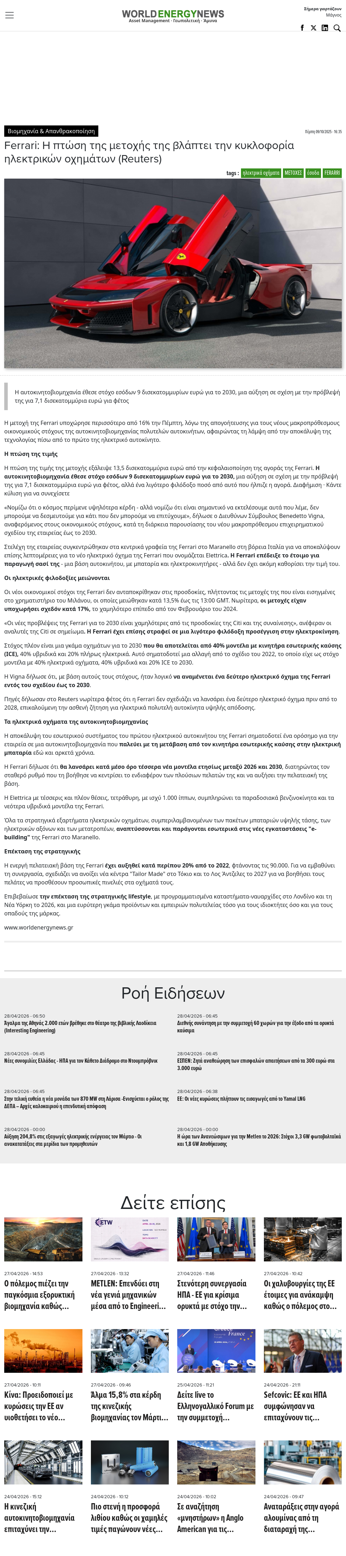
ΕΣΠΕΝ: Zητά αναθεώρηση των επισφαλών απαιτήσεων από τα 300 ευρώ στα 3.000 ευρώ (256, 1064)
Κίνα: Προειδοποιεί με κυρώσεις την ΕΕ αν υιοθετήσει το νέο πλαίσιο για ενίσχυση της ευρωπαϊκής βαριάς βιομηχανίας (42, 1407)
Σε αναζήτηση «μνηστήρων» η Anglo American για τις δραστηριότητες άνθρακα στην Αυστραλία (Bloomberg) (216, 1518)
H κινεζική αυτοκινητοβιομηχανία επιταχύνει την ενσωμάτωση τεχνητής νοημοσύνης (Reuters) (39, 1518)
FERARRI (332, 173)
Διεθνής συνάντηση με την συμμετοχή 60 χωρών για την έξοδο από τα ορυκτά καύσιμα (255, 1027)
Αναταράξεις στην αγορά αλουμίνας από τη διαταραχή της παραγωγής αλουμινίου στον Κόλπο (301, 1518)
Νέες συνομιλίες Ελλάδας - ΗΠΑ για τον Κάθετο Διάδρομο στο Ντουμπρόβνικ (80, 1061)
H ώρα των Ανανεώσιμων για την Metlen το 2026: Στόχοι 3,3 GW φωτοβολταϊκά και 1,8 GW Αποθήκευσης (259, 1140)
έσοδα (313, 173)
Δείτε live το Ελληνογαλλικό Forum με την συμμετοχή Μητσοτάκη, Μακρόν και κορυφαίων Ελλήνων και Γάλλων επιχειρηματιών (215, 1407)
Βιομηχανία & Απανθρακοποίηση (51, 131)
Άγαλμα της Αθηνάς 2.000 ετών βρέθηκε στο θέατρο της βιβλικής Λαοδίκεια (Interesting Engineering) (80, 1027)
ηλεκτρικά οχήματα (261, 173)
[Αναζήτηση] (337, 28)
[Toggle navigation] (11, 15)
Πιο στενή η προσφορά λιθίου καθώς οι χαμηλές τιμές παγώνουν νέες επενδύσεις (129, 1518)
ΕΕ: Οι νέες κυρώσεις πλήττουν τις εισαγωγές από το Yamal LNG (241, 1099)
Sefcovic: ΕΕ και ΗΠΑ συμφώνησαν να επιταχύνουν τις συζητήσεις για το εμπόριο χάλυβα (295, 1407)
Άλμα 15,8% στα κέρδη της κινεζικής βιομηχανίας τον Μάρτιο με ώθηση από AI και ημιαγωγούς (128, 1407)
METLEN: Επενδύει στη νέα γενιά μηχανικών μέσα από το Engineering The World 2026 (129, 1295)
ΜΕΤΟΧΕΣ (293, 173)
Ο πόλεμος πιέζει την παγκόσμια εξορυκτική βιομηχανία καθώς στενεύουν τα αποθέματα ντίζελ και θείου (43, 1295)
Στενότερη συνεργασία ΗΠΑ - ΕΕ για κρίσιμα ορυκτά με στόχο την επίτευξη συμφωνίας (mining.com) (212, 1295)
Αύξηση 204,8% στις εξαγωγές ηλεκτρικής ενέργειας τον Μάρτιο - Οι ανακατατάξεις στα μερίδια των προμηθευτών (73, 1140)
